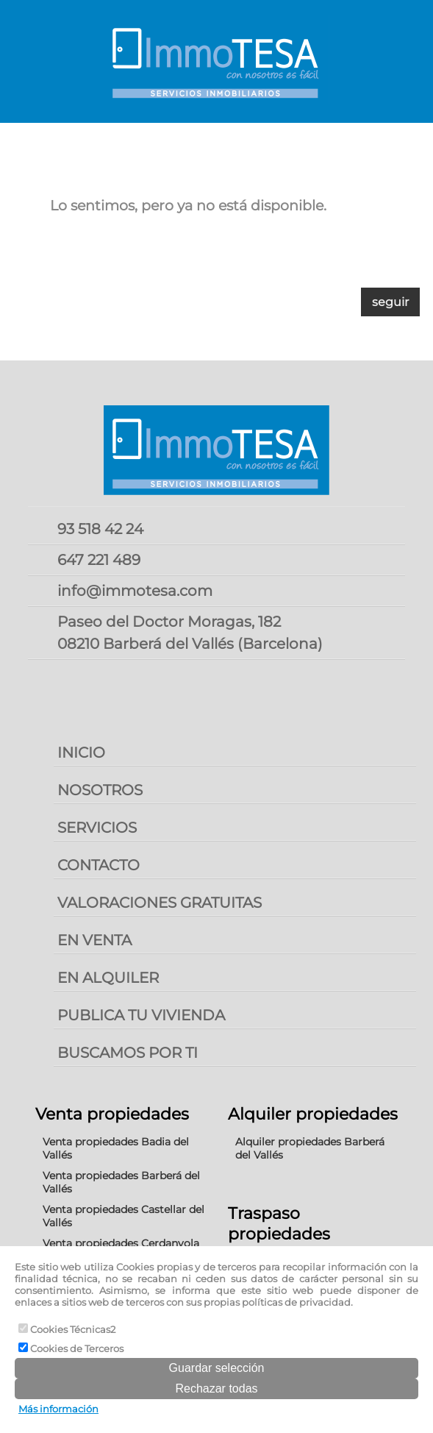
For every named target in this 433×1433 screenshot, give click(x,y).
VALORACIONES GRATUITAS (159, 902)
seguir (390, 302)
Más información (58, 1409)
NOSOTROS (100, 790)
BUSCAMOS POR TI (127, 1053)
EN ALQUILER (108, 977)
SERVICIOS (97, 827)
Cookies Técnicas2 (66, 1329)
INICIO (81, 752)
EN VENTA (94, 940)
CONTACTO (98, 865)
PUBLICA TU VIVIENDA (141, 1015)
